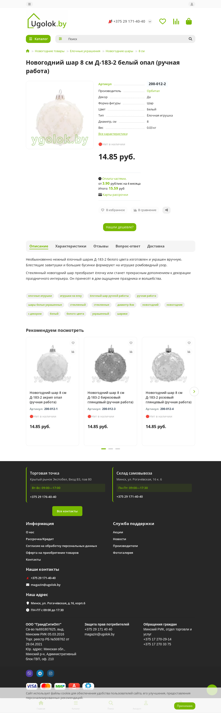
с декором (35, 313)
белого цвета (75, 313)
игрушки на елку (71, 295)
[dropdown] (29, 4)
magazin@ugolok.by (45, 585)
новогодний (150, 304)
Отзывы (100, 246)
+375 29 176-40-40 (43, 497)
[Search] (130, 39)
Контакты (33, 559)
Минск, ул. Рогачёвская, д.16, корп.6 (58, 603)
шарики (122, 313)
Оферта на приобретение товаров (52, 552)
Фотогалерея (123, 552)
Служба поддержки (133, 523)
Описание (38, 246)
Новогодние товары (49, 51)
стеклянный (78, 304)
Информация (40, 523)
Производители (125, 546)
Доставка (156, 246)
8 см (142, 51)
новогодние (174, 304)
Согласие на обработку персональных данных (61, 546)
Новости (119, 539)
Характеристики (70, 246)
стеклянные (101, 304)
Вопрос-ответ (128, 246)
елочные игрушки (40, 295)
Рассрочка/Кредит (40, 539)
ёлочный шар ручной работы (109, 295)
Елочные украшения (85, 51)
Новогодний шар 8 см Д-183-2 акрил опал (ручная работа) (48, 397)
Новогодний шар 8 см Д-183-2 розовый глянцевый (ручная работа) (168, 397)
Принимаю (185, 706)
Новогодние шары (119, 51)
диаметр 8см (125, 304)
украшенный (100, 313)
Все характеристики (113, 134)
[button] (194, 391)
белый (54, 313)
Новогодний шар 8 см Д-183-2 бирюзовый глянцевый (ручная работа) (110, 397)
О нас (30, 532)
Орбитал (153, 91)
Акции (118, 532)
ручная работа (146, 295)
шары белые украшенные (45, 304)
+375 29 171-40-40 (126, 21)
